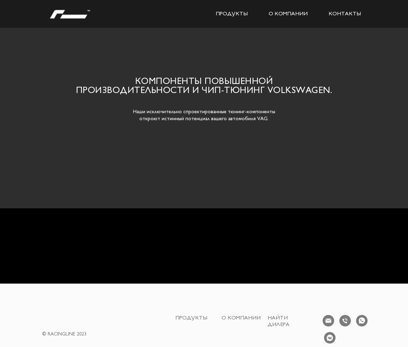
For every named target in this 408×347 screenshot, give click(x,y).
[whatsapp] (362, 320)
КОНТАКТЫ (345, 14)
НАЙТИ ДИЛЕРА (279, 321)
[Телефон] (345, 320)
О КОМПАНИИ (288, 14)
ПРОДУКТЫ (232, 14)
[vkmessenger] (330, 338)
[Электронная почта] (328, 320)
